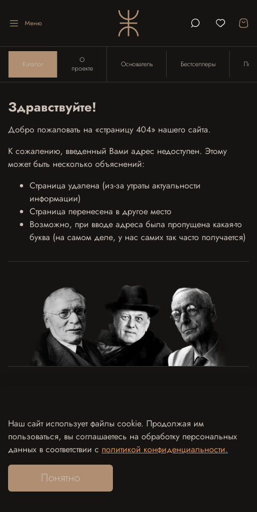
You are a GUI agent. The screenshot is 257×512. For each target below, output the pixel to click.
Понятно (60, 478)
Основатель (137, 64)
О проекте (82, 64)
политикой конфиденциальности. (165, 449)
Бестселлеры (198, 64)
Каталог (33, 64)
